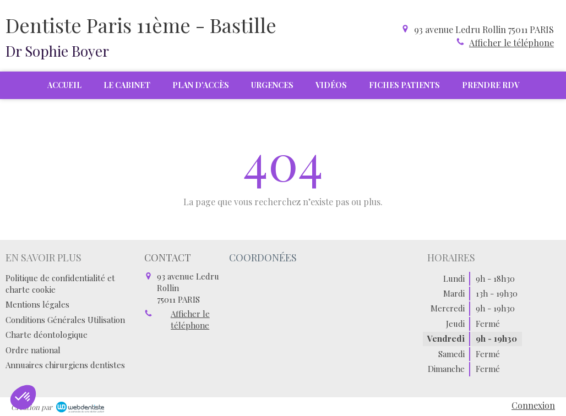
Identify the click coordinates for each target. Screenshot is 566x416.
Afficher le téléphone (511, 42)
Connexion (533, 405)
